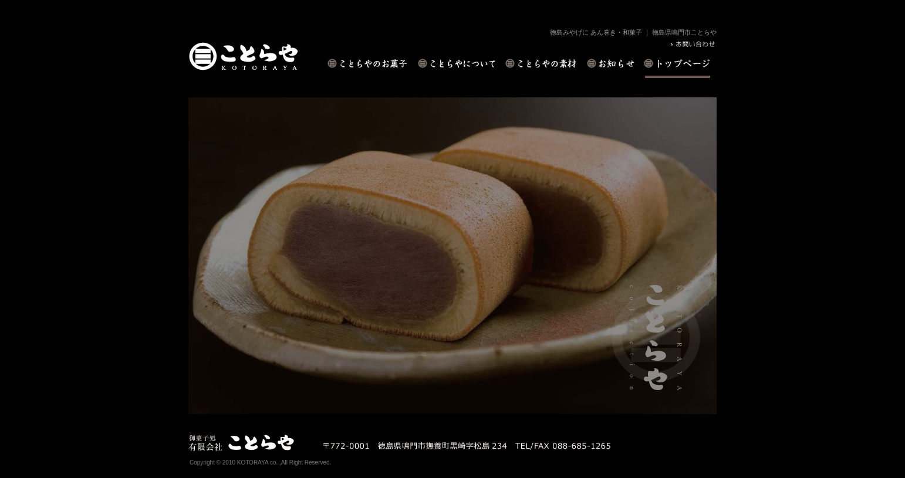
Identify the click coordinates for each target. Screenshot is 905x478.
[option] (452, 255)
